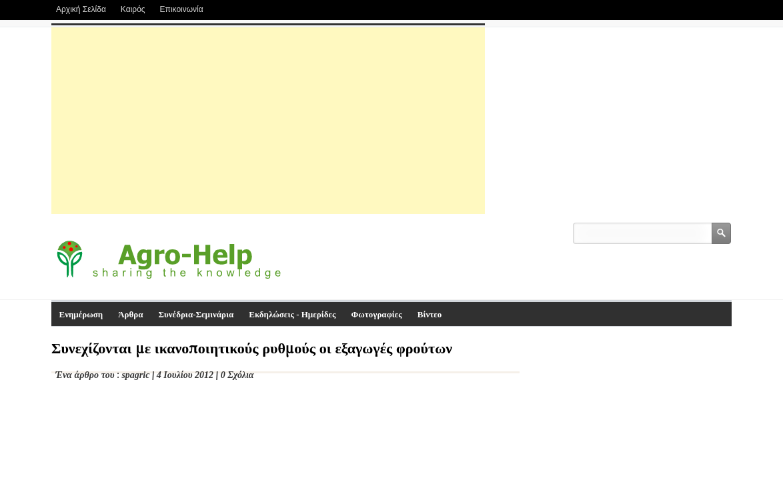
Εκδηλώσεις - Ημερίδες (292, 314)
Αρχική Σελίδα (81, 9)
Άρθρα (130, 314)
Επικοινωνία (181, 9)
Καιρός (133, 9)
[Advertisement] (268, 120)
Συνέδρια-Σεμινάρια (196, 314)
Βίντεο (430, 314)
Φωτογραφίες (376, 314)
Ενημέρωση (81, 314)
